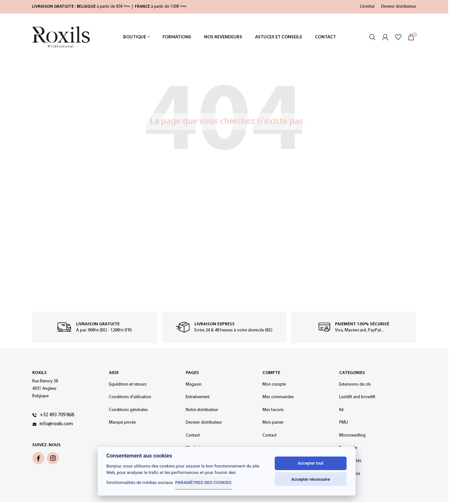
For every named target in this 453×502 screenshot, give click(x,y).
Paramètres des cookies (203, 482)
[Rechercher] (372, 37)
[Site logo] (61, 36)
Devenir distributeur (398, 7)
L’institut (367, 7)
